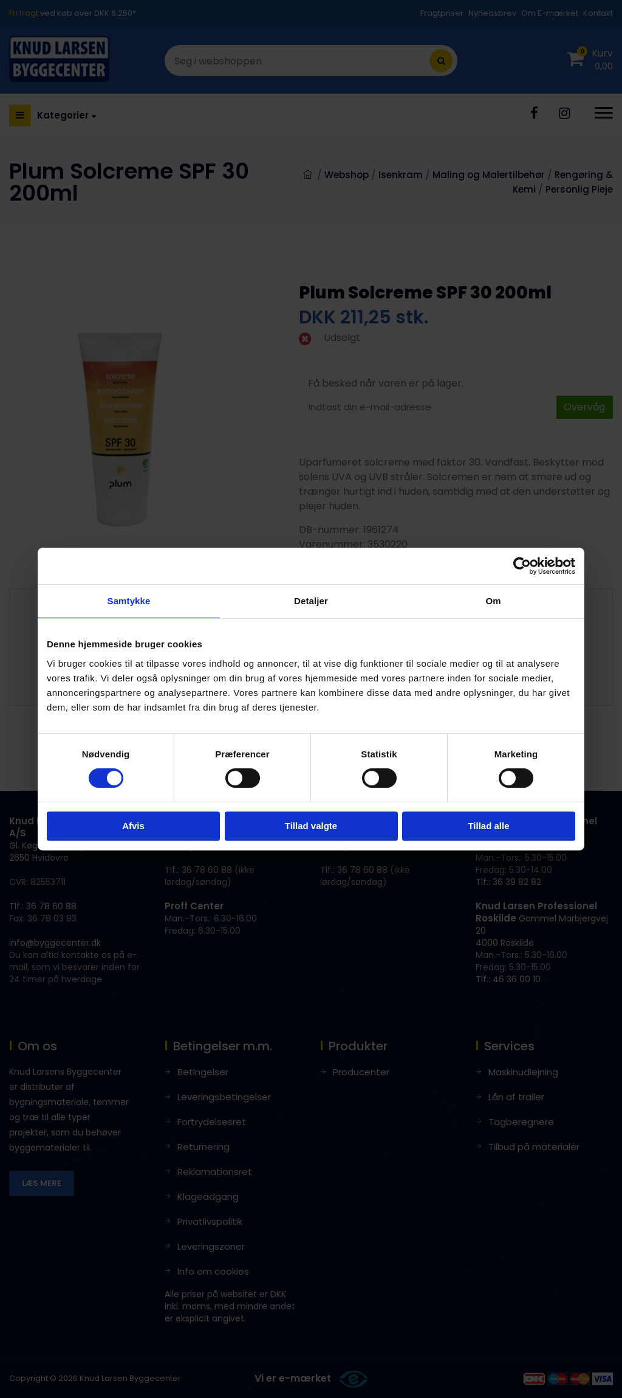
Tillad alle (488, 826)
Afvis (133, 826)
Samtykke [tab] (129, 601)
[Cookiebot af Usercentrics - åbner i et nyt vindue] (522, 566)
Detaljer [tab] (311, 601)
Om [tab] (493, 601)
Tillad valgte (311, 826)
